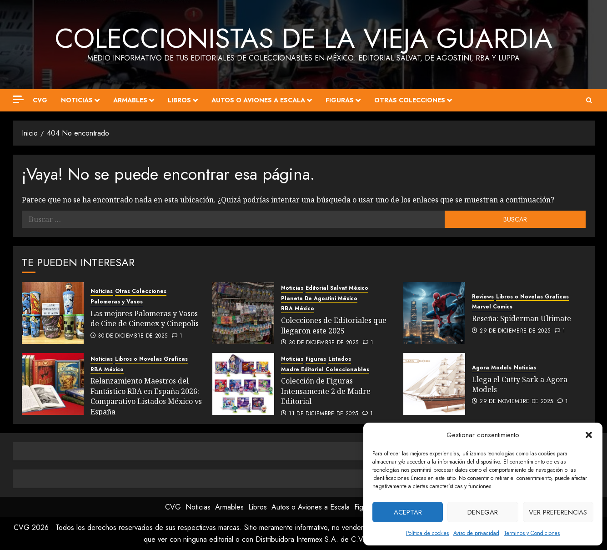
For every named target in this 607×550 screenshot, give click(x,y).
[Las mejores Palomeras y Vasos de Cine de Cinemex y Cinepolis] (53, 313)
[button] (588, 434)
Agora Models (492, 368)
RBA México (297, 309)
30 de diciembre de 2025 (132, 336)
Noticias (77, 100)
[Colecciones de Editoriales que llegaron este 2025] (243, 313)
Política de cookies (427, 533)
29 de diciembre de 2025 (515, 331)
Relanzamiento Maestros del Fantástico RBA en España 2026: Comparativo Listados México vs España (146, 396)
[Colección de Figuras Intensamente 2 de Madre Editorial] (243, 384)
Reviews (483, 297)
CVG (40, 100)
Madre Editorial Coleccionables (325, 369)
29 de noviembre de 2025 (516, 401)
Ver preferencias (558, 512)
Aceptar (408, 512)
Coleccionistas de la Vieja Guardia (303, 38)
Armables (130, 100)
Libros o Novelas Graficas (532, 297)
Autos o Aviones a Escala (258, 100)
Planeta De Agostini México (319, 299)
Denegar (482, 512)
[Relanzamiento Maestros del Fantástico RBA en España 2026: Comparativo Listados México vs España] (53, 384)
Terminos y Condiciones (532, 533)
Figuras (340, 100)
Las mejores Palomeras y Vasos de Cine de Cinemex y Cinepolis (144, 318)
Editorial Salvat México (337, 288)
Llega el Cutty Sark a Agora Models (519, 384)
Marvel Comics (492, 307)
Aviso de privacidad (476, 533)
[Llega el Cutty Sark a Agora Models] (434, 384)
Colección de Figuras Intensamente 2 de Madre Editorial (326, 391)
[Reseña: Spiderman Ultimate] (434, 313)
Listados (339, 359)
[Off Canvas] (18, 99)
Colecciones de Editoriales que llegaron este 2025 (333, 325)
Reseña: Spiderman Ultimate (521, 318)
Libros (179, 100)
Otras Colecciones (409, 100)
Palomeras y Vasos (116, 302)
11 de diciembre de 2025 (323, 414)
